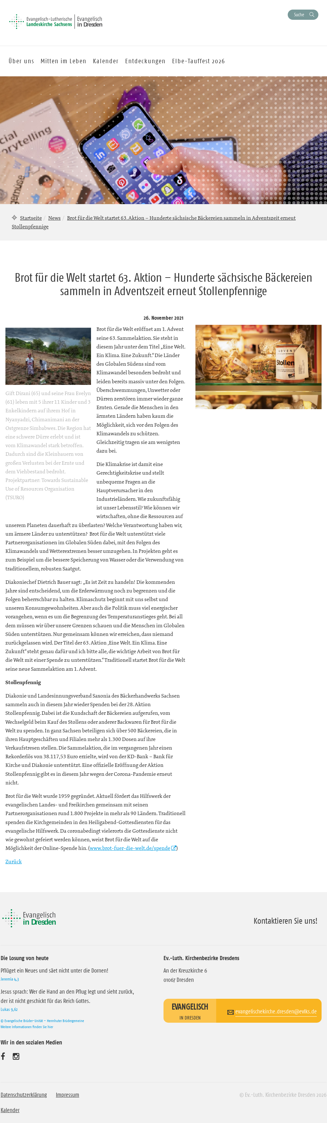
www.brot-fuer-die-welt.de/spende (130, 848)
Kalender (10, 1110)
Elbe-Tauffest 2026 (198, 61)
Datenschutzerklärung (24, 1094)
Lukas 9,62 (9, 1009)
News (54, 217)
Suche (299, 14)
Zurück (13, 861)
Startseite (31, 217)
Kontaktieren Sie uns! (286, 921)
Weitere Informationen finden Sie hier (27, 1026)
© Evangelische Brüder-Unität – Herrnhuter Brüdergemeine (42, 1020)
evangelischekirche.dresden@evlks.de (276, 1011)
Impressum (67, 1094)
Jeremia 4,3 (10, 979)
